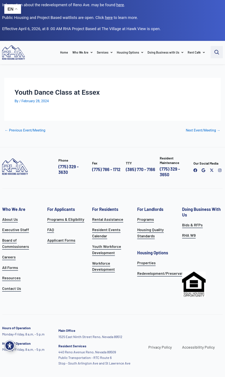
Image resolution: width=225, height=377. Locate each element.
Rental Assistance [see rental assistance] (107, 219)
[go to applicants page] (109, 17)
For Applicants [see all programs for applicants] (61, 209)
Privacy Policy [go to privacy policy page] (160, 347)
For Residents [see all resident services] (105, 209)
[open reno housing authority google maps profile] (203, 170)
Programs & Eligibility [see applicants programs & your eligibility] (65, 219)
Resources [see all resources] (11, 277)
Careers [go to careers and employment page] (9, 257)
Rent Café (196, 52)
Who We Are (82, 52)
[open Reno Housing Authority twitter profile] (212, 170)
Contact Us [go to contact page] (11, 288)
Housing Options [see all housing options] (152, 252)
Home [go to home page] (64, 52)
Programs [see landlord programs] (145, 219)
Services (104, 52)
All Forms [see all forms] (10, 267)
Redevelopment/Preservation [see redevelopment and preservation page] (162, 273)
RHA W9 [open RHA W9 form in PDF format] (189, 235)
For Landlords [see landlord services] (150, 209)
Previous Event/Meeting (25, 130)
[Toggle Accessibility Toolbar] (10, 345)
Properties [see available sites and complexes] (146, 262)
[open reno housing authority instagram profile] (220, 170)
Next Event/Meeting (203, 130)
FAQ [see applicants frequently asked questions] (50, 229)
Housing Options (130, 52)
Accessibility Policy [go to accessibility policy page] (198, 347)
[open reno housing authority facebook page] (195, 170)
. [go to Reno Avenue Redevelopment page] (120, 5)
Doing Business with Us (165, 52)
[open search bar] (217, 52)
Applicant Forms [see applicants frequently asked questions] (61, 240)
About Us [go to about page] (10, 219)
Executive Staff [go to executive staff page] (15, 229)
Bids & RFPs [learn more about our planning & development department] (192, 224)
